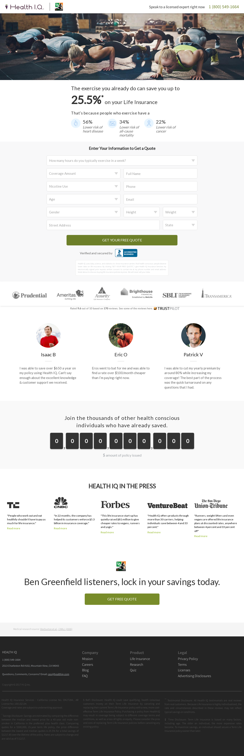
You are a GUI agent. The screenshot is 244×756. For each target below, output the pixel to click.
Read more (13, 528)
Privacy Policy (188, 658)
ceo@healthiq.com (58, 674)
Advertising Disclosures (194, 676)
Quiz (133, 670)
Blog (85, 670)
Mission (87, 658)
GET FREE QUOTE (122, 599)
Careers (87, 664)
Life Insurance (140, 658)
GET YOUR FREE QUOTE (122, 240)
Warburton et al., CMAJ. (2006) (56, 629)
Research (136, 664)
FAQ (85, 676)
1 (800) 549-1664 (11, 659)
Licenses (184, 670)
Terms (182, 664)
